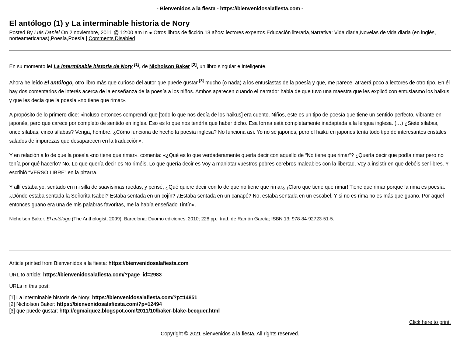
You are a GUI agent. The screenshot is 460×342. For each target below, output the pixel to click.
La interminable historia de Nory (93, 66)
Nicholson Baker (169, 66)
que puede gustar (177, 83)
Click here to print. (430, 322)
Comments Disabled (111, 38)
